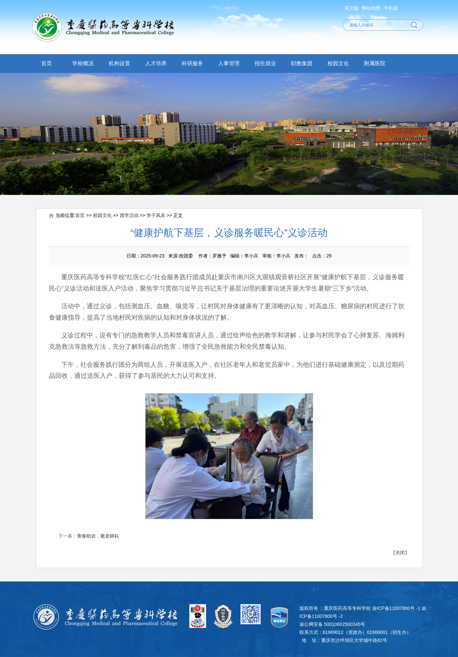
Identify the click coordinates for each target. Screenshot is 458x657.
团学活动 (129, 215)
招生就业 (265, 63)
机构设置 (119, 63)
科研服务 (192, 63)
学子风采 (156, 215)
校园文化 (338, 63)
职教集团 (301, 63)
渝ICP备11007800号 (393, 608)
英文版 (352, 8)
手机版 (391, 8)
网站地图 (371, 8)
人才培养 (156, 63)
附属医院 (374, 63)
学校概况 (83, 63)
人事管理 (229, 63)
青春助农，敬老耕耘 (98, 536)
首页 (46, 63)
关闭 (400, 552)
